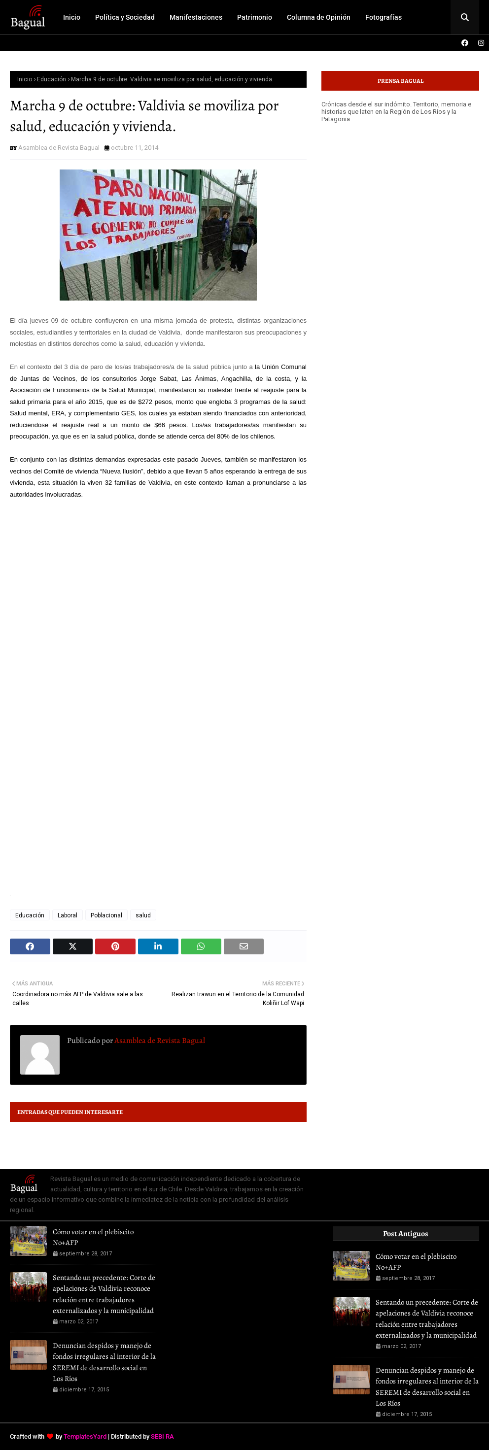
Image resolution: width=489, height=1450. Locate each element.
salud (143, 915)
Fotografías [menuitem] (383, 17)
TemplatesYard (85, 1436)
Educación (51, 79)
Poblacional (106, 915)
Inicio (24, 79)
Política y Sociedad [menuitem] (125, 17)
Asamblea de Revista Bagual (59, 147)
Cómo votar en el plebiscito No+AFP (93, 1237)
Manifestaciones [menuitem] (196, 17)
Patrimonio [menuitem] (254, 17)
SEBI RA (162, 1436)
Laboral (67, 915)
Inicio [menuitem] (71, 17)
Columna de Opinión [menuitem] (318, 17)
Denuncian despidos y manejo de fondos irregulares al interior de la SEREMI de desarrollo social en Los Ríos (104, 1362)
